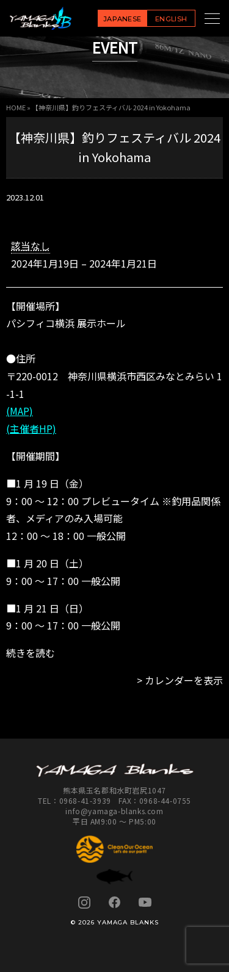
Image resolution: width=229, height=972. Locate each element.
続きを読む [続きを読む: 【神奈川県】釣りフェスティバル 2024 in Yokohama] (30, 652)
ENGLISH (171, 19)
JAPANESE (122, 19)
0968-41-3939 (85, 800)
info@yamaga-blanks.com (114, 811)
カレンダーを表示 (184, 680)
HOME (16, 107)
